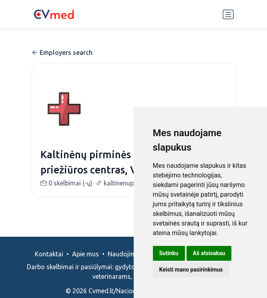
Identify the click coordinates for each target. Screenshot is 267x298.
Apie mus (85, 254)
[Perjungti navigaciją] (228, 14)
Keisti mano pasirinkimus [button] (191, 269)
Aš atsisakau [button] (209, 253)
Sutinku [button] (169, 253)
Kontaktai (49, 254)
